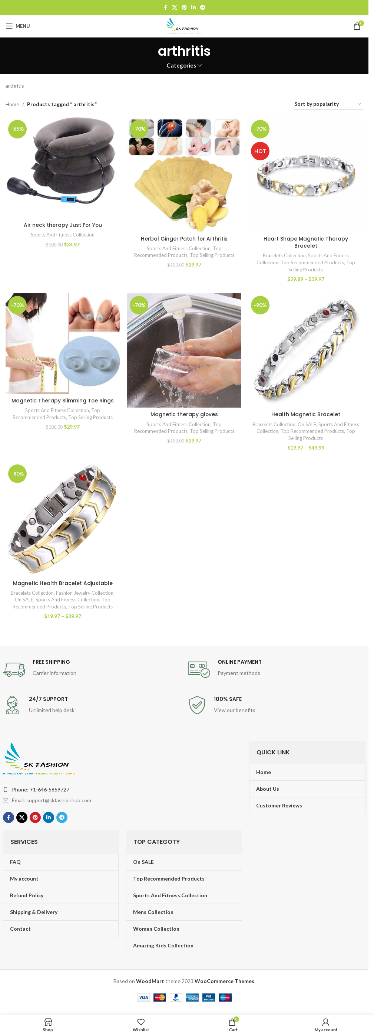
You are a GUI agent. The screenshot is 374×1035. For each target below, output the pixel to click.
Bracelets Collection (284, 255)
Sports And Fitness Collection (62, 235)
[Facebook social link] (165, 8)
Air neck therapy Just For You (62, 225)
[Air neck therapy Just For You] (63, 167)
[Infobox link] (92, 670)
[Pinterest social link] (184, 8)
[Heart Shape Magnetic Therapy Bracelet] (306, 174)
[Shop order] (328, 104)
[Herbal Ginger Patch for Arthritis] (184, 174)
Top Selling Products (212, 255)
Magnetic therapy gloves (184, 414)
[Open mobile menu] (18, 26)
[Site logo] (184, 25)
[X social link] (174, 8)
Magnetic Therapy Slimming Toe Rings (62, 400)
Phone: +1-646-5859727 (40, 789)
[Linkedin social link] (193, 8)
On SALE (315, 424)
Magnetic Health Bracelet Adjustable (63, 583)
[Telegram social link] (203, 8)
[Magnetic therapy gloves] (184, 350)
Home (12, 104)
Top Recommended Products (313, 262)
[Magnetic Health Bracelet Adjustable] (63, 519)
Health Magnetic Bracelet (305, 414)
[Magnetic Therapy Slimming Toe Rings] (63, 343)
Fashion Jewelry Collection (85, 593)
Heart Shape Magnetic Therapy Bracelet (306, 242)
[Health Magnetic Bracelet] (306, 350)
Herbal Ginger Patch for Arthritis (184, 238)
